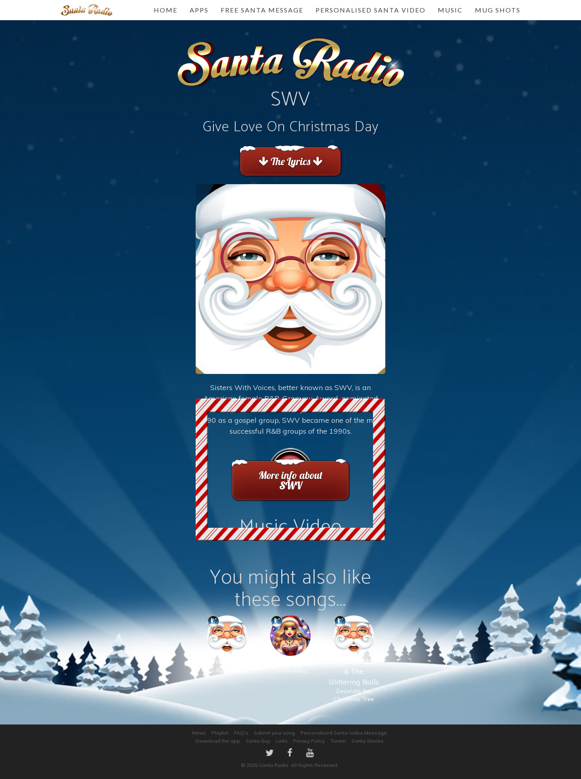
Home (166, 10)
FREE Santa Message (262, 10)
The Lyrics (290, 161)
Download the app (218, 741)
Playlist (219, 733)
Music (450, 10)
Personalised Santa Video (371, 10)
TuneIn (338, 741)
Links (282, 741)
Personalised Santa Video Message (344, 733)
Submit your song (274, 733)
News (199, 733)
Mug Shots (497, 10)
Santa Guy (258, 741)
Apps (199, 10)
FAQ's (241, 733)
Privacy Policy (309, 741)
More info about (290, 480)
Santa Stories (367, 741)
